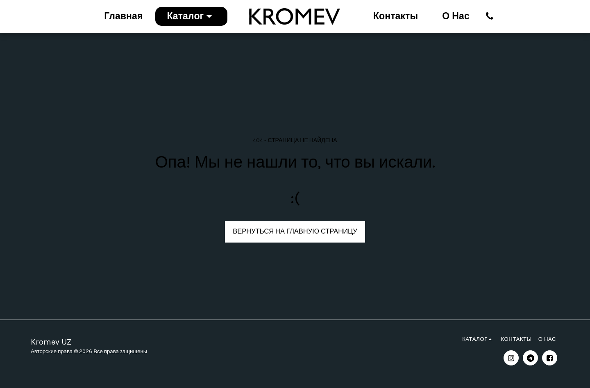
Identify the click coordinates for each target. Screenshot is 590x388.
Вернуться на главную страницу (295, 231)
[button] (489, 16)
